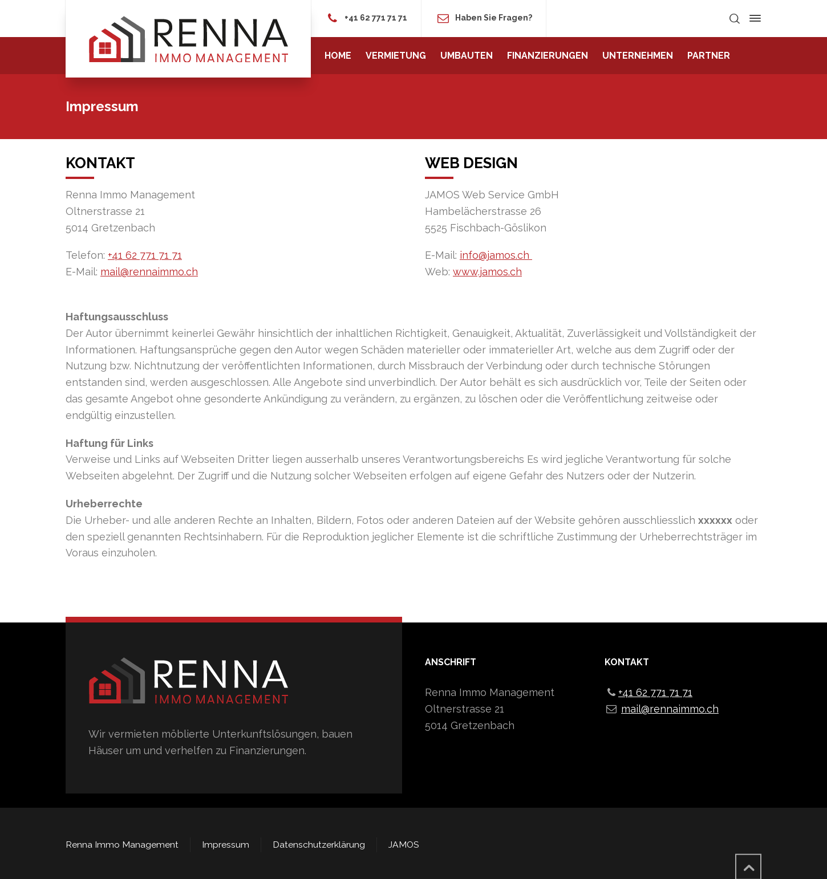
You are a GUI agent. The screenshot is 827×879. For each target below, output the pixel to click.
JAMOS (403, 844)
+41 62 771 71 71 (375, 17)
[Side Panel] (752, 18)
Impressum (225, 844)
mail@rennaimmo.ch (149, 272)
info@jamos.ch (496, 255)
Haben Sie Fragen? (493, 17)
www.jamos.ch (487, 272)
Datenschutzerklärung (319, 844)
